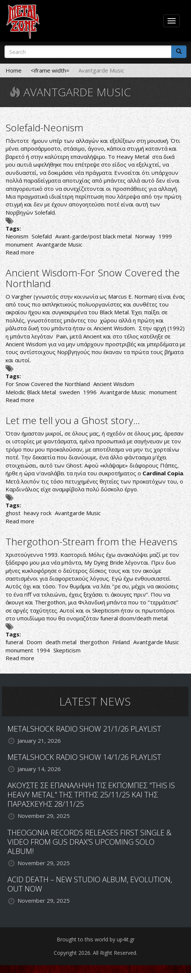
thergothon (94, 642)
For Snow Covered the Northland (48, 384)
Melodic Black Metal (31, 392)
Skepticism (67, 650)
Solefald (42, 236)
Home (14, 70)
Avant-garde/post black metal (93, 236)
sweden (69, 392)
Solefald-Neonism (44, 127)
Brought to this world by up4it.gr (96, 939)
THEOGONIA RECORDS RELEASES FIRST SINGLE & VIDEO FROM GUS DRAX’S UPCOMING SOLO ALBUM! (89, 842)
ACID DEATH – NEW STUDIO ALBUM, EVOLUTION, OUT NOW (89, 884)
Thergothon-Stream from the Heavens (91, 541)
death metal (61, 642)
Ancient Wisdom (113, 384)
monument (19, 244)
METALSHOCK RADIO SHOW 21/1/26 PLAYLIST (84, 729)
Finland (121, 642)
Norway (145, 236)
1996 (90, 392)
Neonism (17, 236)
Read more (20, 252)
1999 (165, 236)
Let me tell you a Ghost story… (73, 420)
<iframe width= (50, 70)
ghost (13, 513)
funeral (14, 642)
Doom (34, 642)
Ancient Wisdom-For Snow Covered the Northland (93, 278)
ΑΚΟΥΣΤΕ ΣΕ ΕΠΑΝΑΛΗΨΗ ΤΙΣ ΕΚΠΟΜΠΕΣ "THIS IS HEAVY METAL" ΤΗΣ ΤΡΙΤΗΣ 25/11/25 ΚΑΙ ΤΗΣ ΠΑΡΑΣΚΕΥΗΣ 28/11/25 (91, 794)
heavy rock (37, 513)
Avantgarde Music (59, 244)
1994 (43, 650)
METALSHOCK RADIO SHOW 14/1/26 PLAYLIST (84, 757)
